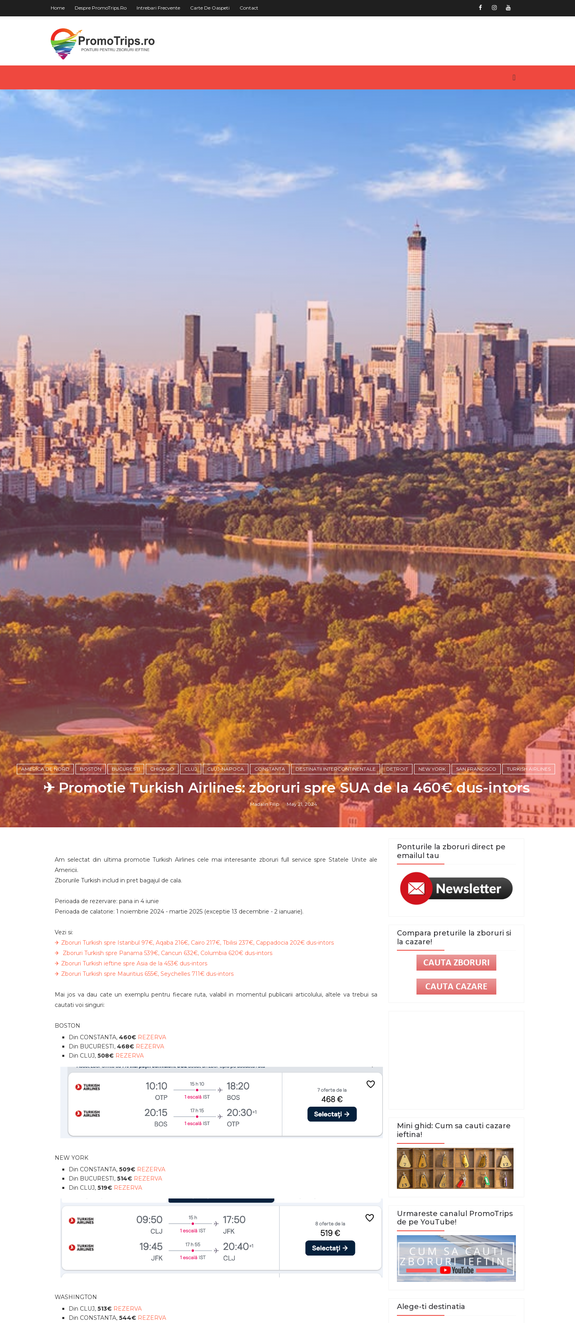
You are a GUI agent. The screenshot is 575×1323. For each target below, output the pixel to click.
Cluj (191, 824)
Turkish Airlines (529, 824)
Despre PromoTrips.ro (104, 8)
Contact (252, 8)
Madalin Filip (265, 859)
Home (61, 8)
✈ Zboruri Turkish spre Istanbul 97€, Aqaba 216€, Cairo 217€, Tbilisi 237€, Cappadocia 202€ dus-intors (197, 999)
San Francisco (477, 824)
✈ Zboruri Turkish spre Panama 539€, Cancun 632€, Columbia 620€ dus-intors (167, 1009)
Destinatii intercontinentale (336, 824)
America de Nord (46, 824)
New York (432, 824)
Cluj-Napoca (226, 824)
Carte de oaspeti (213, 8)
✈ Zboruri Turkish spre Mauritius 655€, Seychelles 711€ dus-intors (147, 1030)
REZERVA (155, 1093)
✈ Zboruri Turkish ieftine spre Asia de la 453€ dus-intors (134, 1019)
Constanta (270, 824)
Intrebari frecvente (161, 8)
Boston (91, 824)
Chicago (163, 824)
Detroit (398, 824)
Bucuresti (127, 824)
